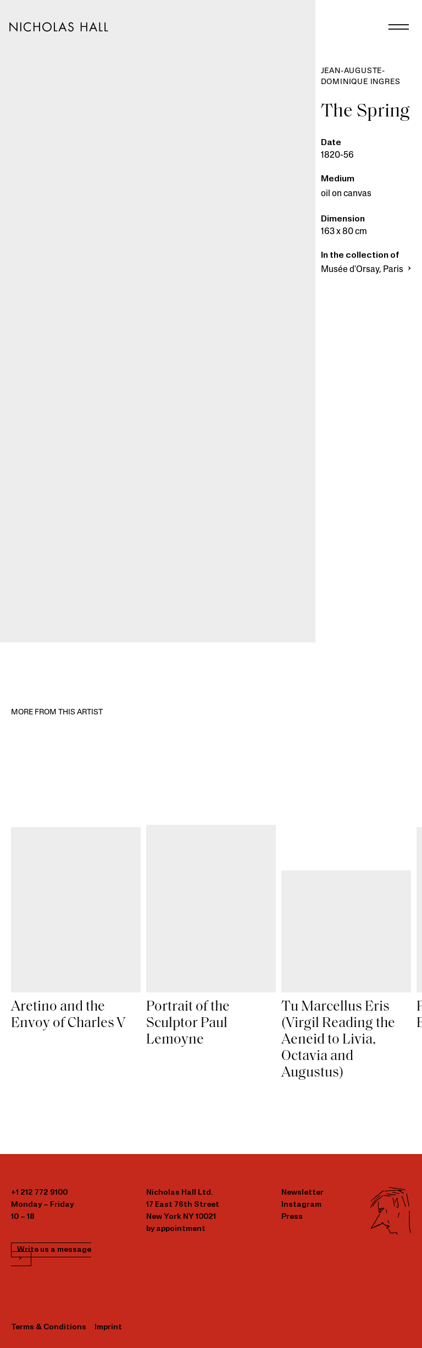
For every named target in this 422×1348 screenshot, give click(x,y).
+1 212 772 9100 (39, 1193)
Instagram (301, 1205)
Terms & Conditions (48, 1327)
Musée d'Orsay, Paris (367, 269)
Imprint (108, 1327)
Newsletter (302, 1193)
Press (292, 1217)
